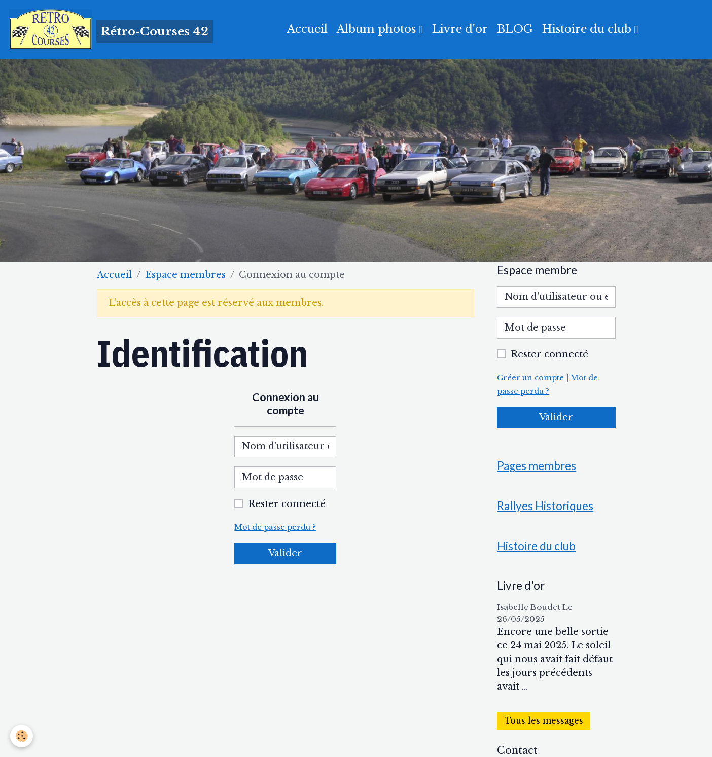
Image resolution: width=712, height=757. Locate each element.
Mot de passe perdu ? (275, 527)
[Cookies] (21, 736)
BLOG (515, 29)
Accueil (307, 29)
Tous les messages (544, 721)
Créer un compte (530, 377)
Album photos (378, 29)
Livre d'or (460, 29)
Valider (285, 553)
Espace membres (185, 274)
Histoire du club (588, 29)
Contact (517, 750)
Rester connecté (287, 504)
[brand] (111, 29)
